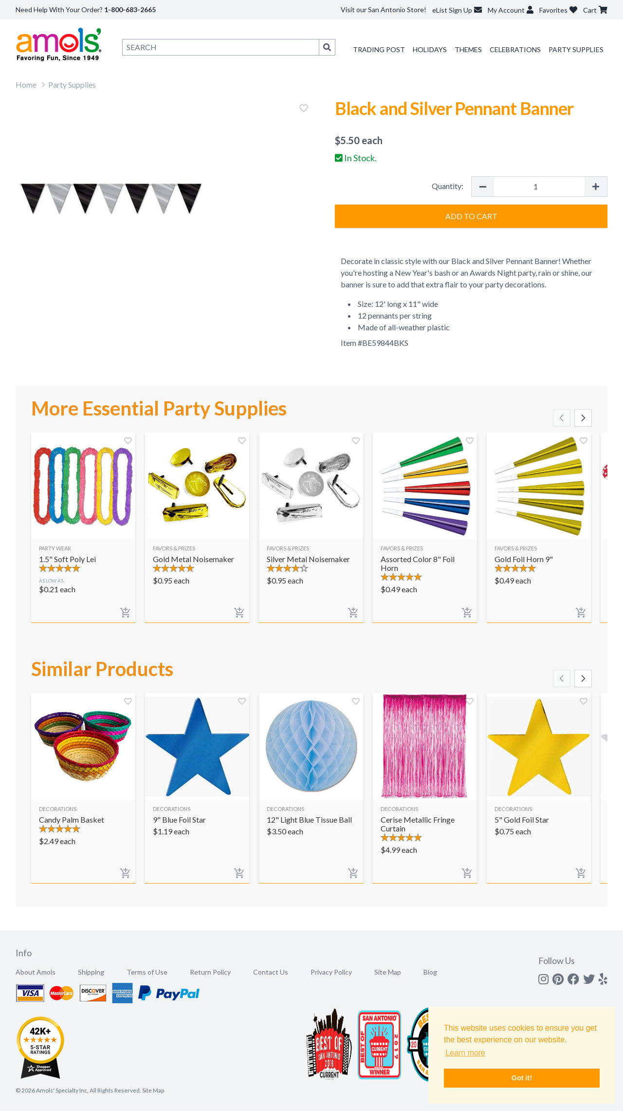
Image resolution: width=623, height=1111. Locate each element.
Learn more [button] (465, 1053)
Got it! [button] (522, 1078)
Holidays (430, 49)
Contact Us (270, 972)
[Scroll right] (583, 418)
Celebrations (515, 49)
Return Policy (210, 972)
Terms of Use (147, 972)
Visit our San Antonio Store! (383, 9)
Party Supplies (576, 49)
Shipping (91, 972)
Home (26, 84)
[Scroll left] (561, 418)
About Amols (35, 972)
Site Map (387, 972)
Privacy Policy (331, 972)
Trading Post (379, 49)
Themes (468, 49)
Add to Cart (471, 216)
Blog (430, 972)
